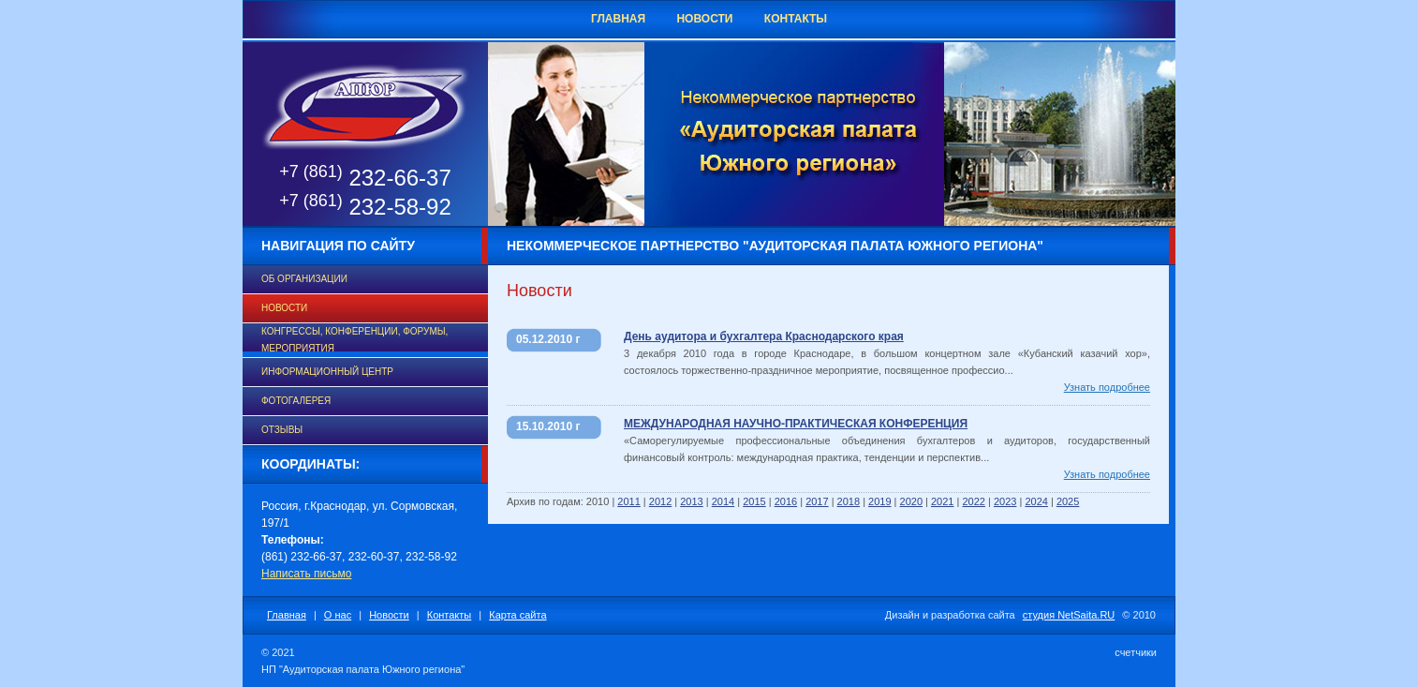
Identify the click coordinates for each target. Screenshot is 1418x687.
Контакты (795, 18)
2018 (848, 501)
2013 (691, 501)
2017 (816, 501)
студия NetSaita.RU (1069, 614)
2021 (942, 501)
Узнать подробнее (1107, 387)
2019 (879, 501)
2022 (973, 501)
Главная (618, 18)
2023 (1005, 501)
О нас (337, 614)
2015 (754, 501)
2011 (628, 501)
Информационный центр (327, 371)
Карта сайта (517, 614)
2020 (911, 501)
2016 (786, 501)
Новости (704, 18)
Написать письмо (306, 573)
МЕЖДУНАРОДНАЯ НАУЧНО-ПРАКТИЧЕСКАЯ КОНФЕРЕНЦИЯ (795, 423)
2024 (1036, 501)
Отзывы (282, 430)
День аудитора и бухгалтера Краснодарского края (764, 336)
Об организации (304, 279)
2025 (1067, 501)
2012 (660, 501)
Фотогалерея (296, 401)
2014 (723, 501)
